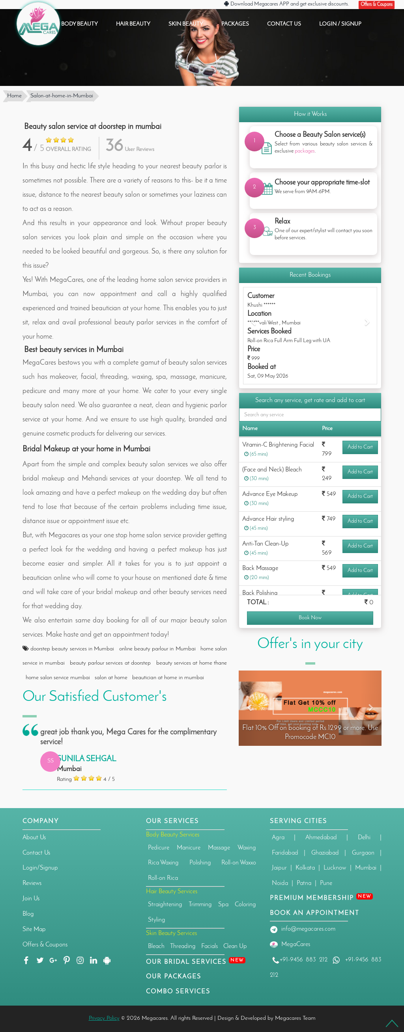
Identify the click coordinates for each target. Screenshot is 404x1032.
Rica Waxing (163, 863)
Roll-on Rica (163, 878)
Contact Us (36, 853)
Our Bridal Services (195, 962)
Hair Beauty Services (171, 892)
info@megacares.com (308, 929)
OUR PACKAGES (173, 977)
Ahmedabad (321, 838)
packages (305, 151)
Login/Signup (40, 868)
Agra (278, 838)
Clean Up (235, 946)
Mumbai (365, 868)
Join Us (30, 899)
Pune (326, 883)
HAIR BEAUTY (133, 24)
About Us (34, 838)
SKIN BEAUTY (185, 24)
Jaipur (279, 868)
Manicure (188, 848)
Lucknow (335, 868)
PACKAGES (235, 24)
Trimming (200, 905)
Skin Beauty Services (171, 933)
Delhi (364, 838)
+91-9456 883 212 (299, 960)
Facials (209, 946)
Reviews (31, 883)
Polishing (200, 863)
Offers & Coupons (44, 945)
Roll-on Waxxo (238, 863)
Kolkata (305, 868)
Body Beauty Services (172, 835)
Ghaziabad (325, 853)
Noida (280, 883)
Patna (304, 883)
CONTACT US (284, 24)
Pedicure (158, 848)
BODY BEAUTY (79, 24)
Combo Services (178, 992)
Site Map (34, 929)
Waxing (247, 848)
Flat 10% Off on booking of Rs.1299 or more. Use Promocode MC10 (310, 733)
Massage (219, 848)
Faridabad (285, 853)
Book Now (310, 618)
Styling (156, 920)
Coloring (245, 905)
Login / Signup (340, 24)
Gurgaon (363, 853)
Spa (223, 905)
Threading (183, 946)
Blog (28, 914)
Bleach (156, 946)
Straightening (165, 905)
